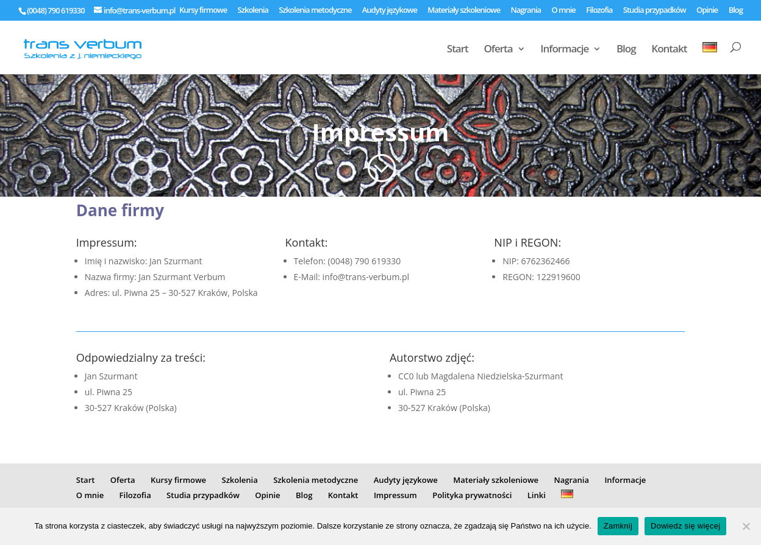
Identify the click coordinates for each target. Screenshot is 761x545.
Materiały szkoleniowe (463, 10)
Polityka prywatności (472, 495)
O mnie (563, 10)
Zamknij (618, 525)
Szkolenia (253, 10)
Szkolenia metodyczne (315, 10)
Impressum (395, 495)
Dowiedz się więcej (685, 525)
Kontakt (669, 49)
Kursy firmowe (203, 10)
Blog (736, 10)
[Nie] (746, 526)
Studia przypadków (654, 10)
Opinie (707, 10)
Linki (536, 495)
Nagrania (526, 10)
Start (457, 49)
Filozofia (599, 10)
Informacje (564, 49)
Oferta (498, 49)
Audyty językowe (389, 10)
